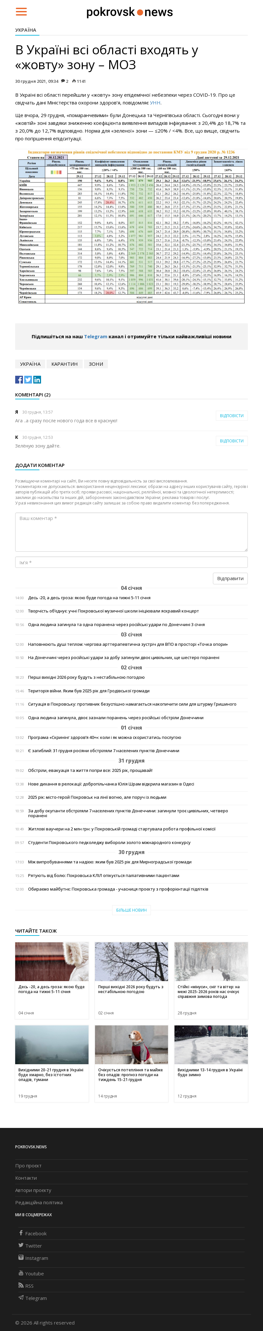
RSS (26, 1285)
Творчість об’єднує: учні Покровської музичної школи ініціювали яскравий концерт (113, 611)
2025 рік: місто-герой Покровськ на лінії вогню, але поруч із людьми (97, 797)
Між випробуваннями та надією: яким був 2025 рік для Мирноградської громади (110, 862)
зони (96, 364)
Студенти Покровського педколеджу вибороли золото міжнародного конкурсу (109, 842)
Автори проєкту (33, 1190)
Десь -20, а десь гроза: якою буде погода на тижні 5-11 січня (89, 597)
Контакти (26, 1177)
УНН (155, 102)
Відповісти (232, 415)
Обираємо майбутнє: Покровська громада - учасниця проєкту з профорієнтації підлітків (118, 889)
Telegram (95, 336)
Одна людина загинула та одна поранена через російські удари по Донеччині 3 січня (116, 624)
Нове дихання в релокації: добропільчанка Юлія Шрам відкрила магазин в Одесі (111, 784)
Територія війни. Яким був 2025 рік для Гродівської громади (89, 690)
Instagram (33, 1258)
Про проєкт (28, 1165)
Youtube (31, 1273)
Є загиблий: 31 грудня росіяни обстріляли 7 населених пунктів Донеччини (103, 750)
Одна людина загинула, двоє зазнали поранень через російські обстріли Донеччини (116, 717)
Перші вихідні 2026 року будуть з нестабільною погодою (86, 677)
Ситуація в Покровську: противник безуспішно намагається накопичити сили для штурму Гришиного (132, 704)
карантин (64, 364)
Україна (25, 30)
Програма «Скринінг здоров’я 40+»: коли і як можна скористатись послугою (104, 737)
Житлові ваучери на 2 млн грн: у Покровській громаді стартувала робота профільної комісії (122, 829)
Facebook (32, 1233)
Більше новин (131, 910)
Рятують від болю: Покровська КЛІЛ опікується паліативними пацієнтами (103, 875)
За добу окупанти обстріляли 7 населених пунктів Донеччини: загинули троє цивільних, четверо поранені (128, 813)
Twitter (30, 1245)
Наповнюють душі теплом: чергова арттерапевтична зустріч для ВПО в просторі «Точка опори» (128, 644)
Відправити (230, 578)
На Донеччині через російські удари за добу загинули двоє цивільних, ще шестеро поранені (123, 657)
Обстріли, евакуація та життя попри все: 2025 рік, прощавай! (90, 770)
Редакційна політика (39, 1202)
